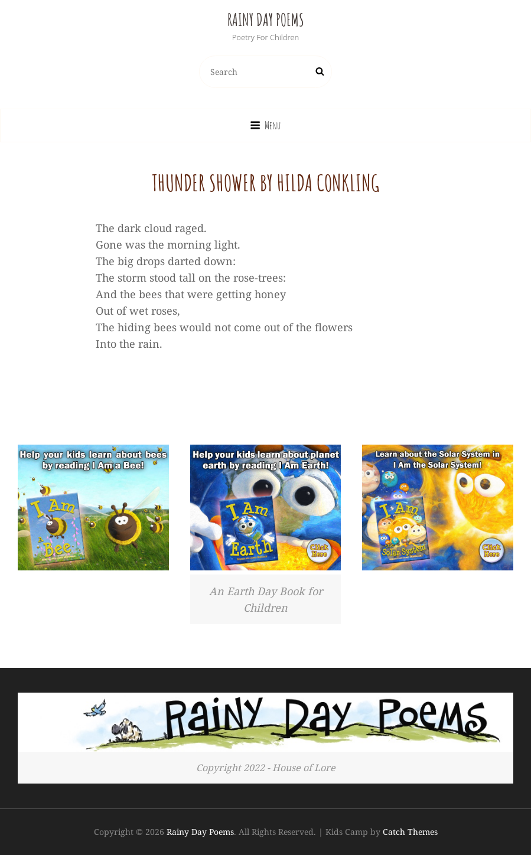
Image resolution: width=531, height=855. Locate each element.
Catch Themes (410, 831)
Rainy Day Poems (265, 19)
